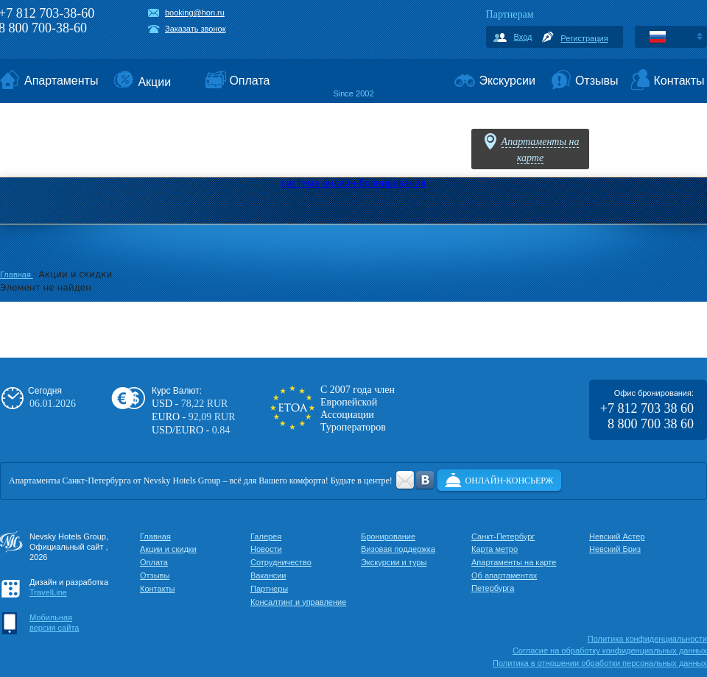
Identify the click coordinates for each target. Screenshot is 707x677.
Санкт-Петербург (503, 536)
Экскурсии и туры (393, 562)
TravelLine (48, 592)
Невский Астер (616, 536)
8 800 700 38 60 (651, 424)
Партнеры (269, 588)
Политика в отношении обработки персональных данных (600, 663)
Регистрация (584, 38)
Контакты (157, 588)
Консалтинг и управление (298, 602)
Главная (16, 274)
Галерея (265, 536)
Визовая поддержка (398, 549)
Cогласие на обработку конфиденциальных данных (610, 650)
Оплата (154, 562)
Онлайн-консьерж (509, 480)
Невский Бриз (615, 549)
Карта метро (494, 549)
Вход (523, 36)
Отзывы (154, 575)
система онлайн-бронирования (353, 183)
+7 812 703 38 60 (647, 408)
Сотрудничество (281, 562)
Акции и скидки (168, 549)
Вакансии (268, 575)
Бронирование (388, 536)
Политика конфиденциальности (647, 638)
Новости (266, 549)
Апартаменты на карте (513, 562)
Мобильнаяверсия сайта (54, 622)
